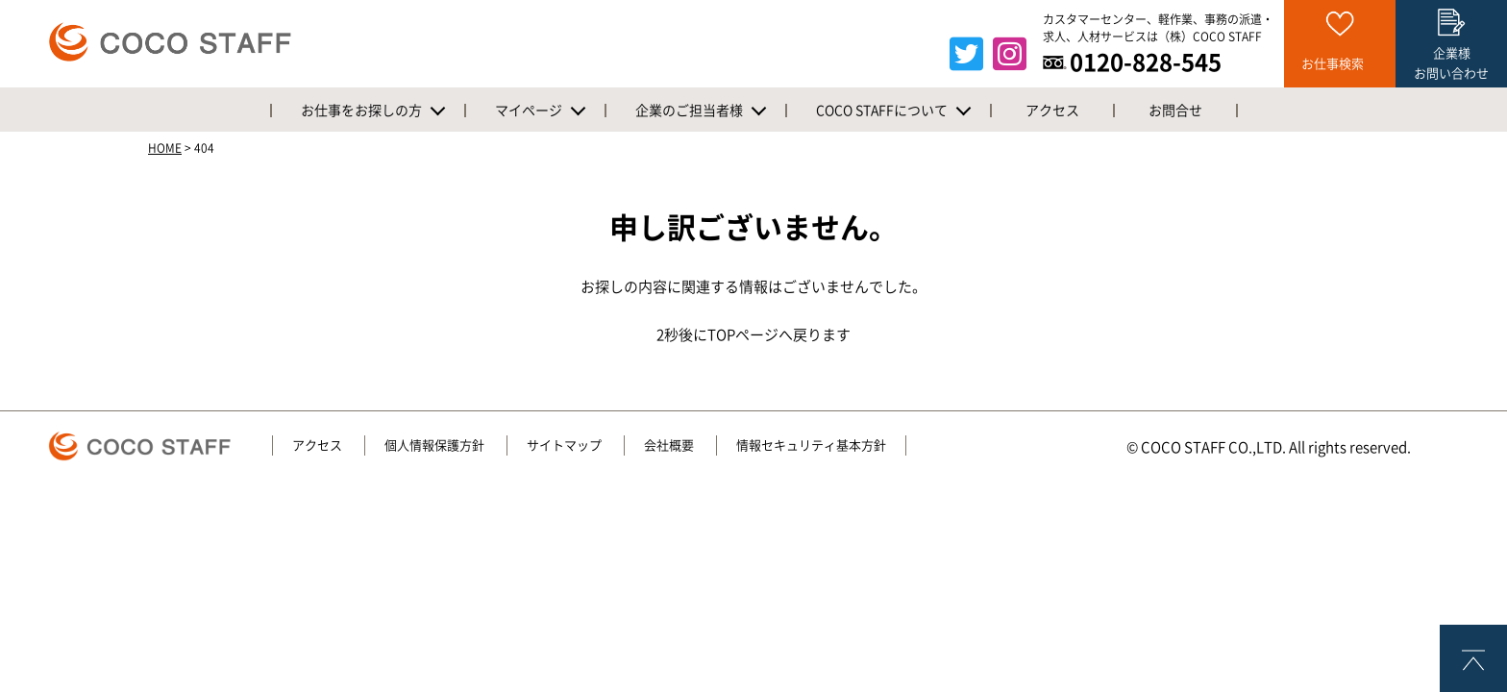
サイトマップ (564, 445)
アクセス (317, 445)
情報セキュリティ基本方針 (811, 445)
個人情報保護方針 (434, 445)
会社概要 (669, 445)
